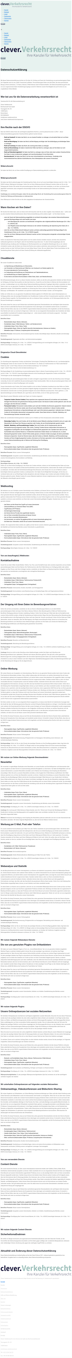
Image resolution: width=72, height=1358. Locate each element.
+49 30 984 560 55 (8, 1352)
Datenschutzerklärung (7, 1292)
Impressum (4, 1288)
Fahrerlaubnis (4, 1325)
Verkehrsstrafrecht (6, 1318)
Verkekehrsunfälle (6, 1315)
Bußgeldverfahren (5, 1308)
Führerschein (4, 1322)
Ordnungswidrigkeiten (7, 1312)
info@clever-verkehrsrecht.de (9, 1349)
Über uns (3, 1298)
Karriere (3, 1302)
